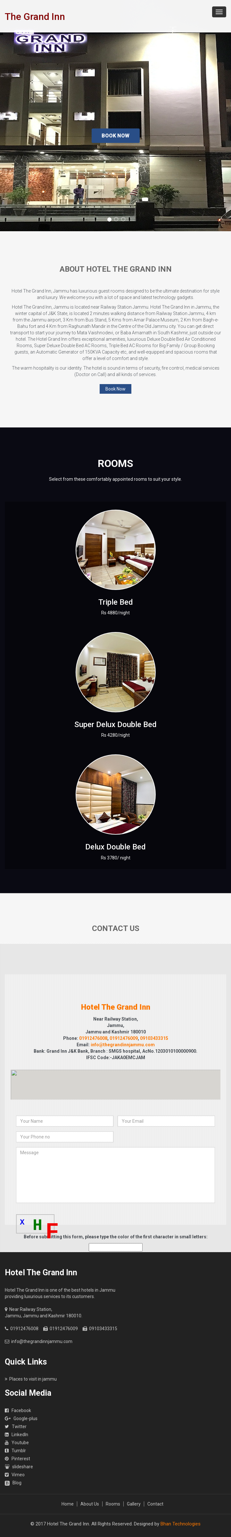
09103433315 (154, 1038)
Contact (155, 1503)
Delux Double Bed (115, 846)
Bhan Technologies (181, 1524)
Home (68, 1503)
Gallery (134, 1503)
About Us (89, 1503)
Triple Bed (115, 602)
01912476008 (93, 1038)
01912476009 (124, 1038)
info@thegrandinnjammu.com (123, 1044)
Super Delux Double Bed (115, 724)
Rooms (113, 1503)
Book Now (115, 136)
